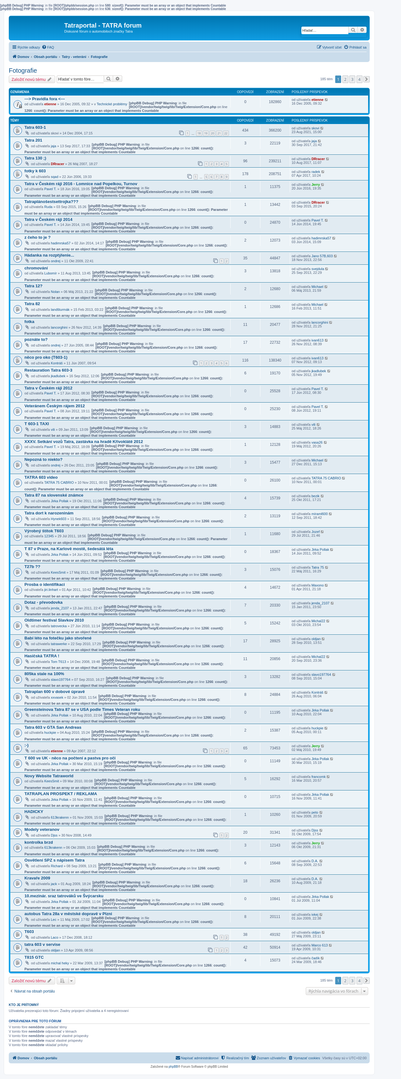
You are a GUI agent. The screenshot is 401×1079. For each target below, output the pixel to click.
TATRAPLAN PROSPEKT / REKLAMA (60, 793)
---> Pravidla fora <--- (44, 98)
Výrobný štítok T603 (44, 531)
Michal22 (318, 621)
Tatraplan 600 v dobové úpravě (54, 691)
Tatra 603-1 (35, 127)
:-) (26, 745)
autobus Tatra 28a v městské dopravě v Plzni (68, 913)
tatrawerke (59, 644)
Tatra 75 (317, 567)
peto (314, 812)
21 (219, 133)
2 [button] (345, 79)
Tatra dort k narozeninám (49, 513)
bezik (315, 496)
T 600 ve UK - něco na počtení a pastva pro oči (70, 758)
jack (54, 884)
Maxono (317, 585)
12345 (49, 536)
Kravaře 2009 (37, 878)
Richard (57, 866)
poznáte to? (36, 339)
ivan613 (317, 340)
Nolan (55, 292)
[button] (366, 79)
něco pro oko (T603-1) (45, 357)
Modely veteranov (41, 829)
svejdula (317, 269)
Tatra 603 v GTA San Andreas (52, 727)
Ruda (48, 207)
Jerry (315, 184)
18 (198, 133)
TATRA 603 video (41, 477)
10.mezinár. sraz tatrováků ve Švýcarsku (63, 896)
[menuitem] (48, 47)
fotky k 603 (35, 171)
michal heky (60, 963)
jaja (53, 146)
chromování (36, 268)
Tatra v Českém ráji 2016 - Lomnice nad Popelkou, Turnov (80, 183)
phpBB (173, 1066)
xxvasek (57, 697)
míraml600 (319, 514)
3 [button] (352, 79)
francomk (318, 777)
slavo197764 (60, 679)
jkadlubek (58, 376)
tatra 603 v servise (42, 944)
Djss (54, 835)
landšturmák (60, 309)
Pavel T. (50, 189)
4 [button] (359, 79)
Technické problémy (112, 104)
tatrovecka (59, 626)
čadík (315, 958)
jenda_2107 (60, 608)
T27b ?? (32, 566)
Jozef (315, 532)
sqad (54, 177)
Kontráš (57, 363)
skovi (315, 128)
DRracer (57, 164)
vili (53, 429)
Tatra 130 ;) (35, 158)
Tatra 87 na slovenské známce (53, 495)
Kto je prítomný (24, 1005)
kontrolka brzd (38, 842)
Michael (317, 287)
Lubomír (50, 273)
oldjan (315, 639)
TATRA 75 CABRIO (59, 482)
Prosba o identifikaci (44, 584)
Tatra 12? (33, 286)
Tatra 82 (32, 303)
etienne (50, 104)
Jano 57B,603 (322, 256)
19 (205, 133)
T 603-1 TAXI (36, 423)
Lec (53, 919)
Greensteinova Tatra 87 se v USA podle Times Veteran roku (82, 709)
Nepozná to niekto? (43, 459)
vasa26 (316, 442)
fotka (29, 321)
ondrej (55, 261)
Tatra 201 (33, 140)
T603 (29, 931)
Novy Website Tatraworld (48, 776)
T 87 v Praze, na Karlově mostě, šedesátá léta (68, 548)
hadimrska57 (60, 243)
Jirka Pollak (59, 501)
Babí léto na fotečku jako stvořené (57, 638)
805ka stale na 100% (44, 673)
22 (225, 133)
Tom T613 (58, 662)
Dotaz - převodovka (43, 602)
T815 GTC (34, 957)
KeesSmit (58, 572)
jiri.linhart (51, 590)
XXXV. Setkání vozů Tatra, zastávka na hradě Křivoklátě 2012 (83, 441)
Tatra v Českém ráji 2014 (48, 219)
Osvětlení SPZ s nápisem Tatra (54, 860)
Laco (54, 937)
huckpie (50, 732)
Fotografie (23, 70)
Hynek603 (58, 519)
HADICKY (33, 811)
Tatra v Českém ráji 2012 (48, 388)
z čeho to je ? (37, 237)
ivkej (314, 914)
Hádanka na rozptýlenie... (49, 255)
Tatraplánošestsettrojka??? (51, 201)
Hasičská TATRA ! (41, 656)
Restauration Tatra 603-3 (48, 370)
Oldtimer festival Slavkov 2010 (54, 620)
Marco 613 (319, 945)
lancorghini (59, 327)
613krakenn (60, 817)
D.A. (314, 861)
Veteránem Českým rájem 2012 (54, 406)
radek (315, 172)
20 (212, 133)
